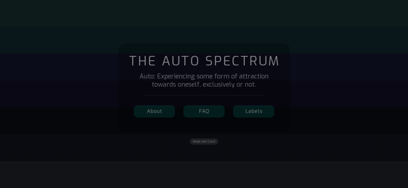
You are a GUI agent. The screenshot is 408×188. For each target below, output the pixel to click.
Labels (253, 111)
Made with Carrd (204, 141)
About (154, 111)
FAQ (204, 111)
